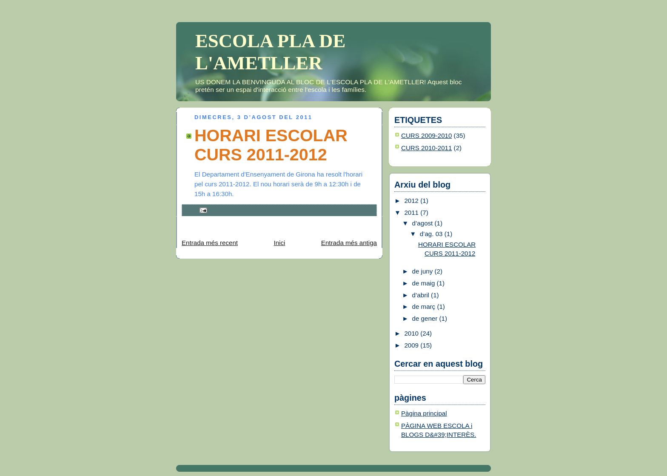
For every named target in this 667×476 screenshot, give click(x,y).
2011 (412, 212)
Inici (279, 242)
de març (424, 306)
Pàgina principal (424, 413)
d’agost (423, 223)
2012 (412, 200)
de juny (423, 271)
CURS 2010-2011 (426, 147)
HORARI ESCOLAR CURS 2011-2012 (271, 145)
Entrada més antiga (349, 242)
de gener (425, 318)
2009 (412, 345)
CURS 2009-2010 (426, 135)
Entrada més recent (210, 242)
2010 (412, 333)
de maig (424, 283)
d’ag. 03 (432, 233)
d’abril (421, 295)
